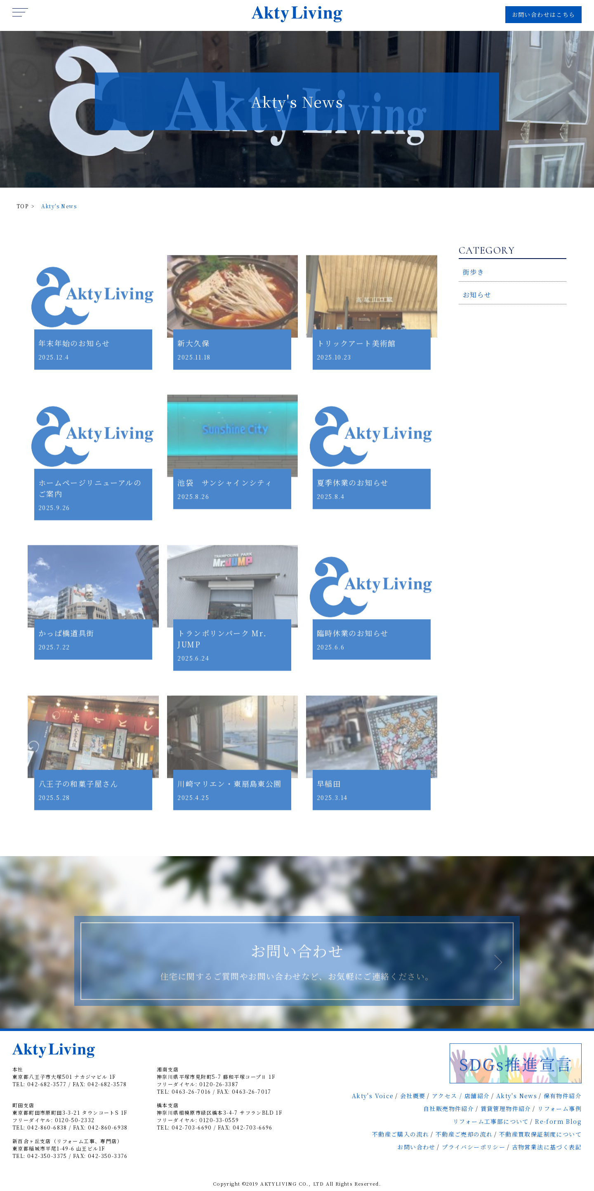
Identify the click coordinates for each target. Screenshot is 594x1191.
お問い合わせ (416, 1147)
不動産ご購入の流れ (400, 1134)
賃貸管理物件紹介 (506, 1108)
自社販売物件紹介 (448, 1108)
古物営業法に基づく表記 (547, 1147)
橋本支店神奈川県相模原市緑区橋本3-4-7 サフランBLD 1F (219, 1109)
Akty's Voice (373, 1096)
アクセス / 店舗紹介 (461, 1096)
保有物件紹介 (563, 1096)
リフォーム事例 (559, 1108)
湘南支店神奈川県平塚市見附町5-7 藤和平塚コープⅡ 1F (216, 1073)
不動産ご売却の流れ (464, 1134)
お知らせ (477, 294)
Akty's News (516, 1096)
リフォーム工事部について (491, 1121)
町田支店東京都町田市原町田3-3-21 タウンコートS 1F (69, 1109)
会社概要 (413, 1096)
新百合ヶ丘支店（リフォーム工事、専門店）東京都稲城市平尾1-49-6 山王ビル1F (67, 1144)
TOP (22, 205)
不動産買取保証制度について (540, 1134)
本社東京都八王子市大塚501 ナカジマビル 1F (64, 1073)
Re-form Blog (558, 1121)
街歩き (473, 272)
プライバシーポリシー (473, 1147)
